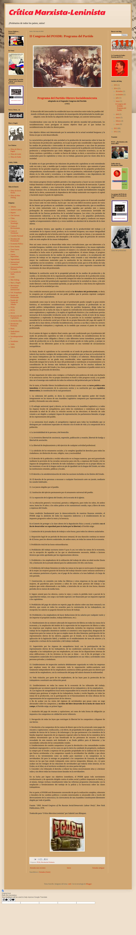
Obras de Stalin (16, 157)
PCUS (13, 313)
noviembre (119, 94)
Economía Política (17, 244)
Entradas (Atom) (44, 872)
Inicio (69, 868)
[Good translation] (5, 900)
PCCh (13, 310)
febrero (118, 121)
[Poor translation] (12, 900)
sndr (69, 884)
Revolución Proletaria (48, 862)
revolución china (16, 321)
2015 (116, 85)
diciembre (119, 91)
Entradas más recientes (38, 868)
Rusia (12, 328)
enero (118, 124)
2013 (116, 128)
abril (117, 114)
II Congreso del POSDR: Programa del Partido (61, 36)
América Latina (16, 210)
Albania (13, 207)
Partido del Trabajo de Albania (14, 302)
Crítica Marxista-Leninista (56, 12)
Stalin (12, 344)
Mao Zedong (15, 280)
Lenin (12, 277)
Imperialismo (15, 259)
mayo (118, 101)
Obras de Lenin (16, 154)
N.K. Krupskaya (16, 292)
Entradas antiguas (98, 868)
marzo (118, 117)
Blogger (89, 884)
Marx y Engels (15, 283)
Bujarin (13, 212)
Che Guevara (15, 215)
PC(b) (38, 862)
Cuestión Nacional (17, 236)
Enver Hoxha (15, 246)
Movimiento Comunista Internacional (15, 287)
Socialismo (14, 341)
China (13, 218)
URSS (13, 347)
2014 (116, 88)
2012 (116, 132)
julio (117, 98)
